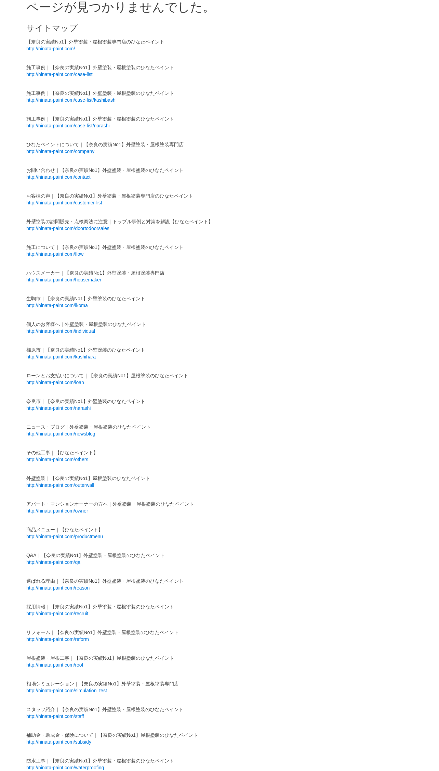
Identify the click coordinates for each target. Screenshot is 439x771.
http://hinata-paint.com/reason (58, 588)
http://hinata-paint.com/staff (55, 716)
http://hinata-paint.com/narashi (58, 408)
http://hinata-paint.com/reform (57, 639)
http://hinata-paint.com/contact (58, 177)
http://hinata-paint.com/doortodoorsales (67, 228)
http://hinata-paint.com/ (50, 48)
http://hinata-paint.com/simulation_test (66, 690)
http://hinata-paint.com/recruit (57, 613)
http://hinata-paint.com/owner (57, 511)
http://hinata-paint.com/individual (60, 331)
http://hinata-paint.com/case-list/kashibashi (71, 100)
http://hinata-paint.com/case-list (59, 74)
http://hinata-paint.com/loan (55, 382)
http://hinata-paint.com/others (57, 459)
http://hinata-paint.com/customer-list (64, 202)
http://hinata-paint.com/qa (53, 562)
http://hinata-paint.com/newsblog (60, 434)
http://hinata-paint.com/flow (54, 254)
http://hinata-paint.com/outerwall (60, 485)
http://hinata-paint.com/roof (54, 665)
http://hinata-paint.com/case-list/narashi (68, 125)
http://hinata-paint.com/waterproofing (65, 767)
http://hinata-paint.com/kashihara (61, 356)
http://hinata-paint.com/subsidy (58, 742)
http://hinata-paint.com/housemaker (63, 279)
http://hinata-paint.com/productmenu (64, 536)
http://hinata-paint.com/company (60, 151)
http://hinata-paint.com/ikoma (57, 305)
